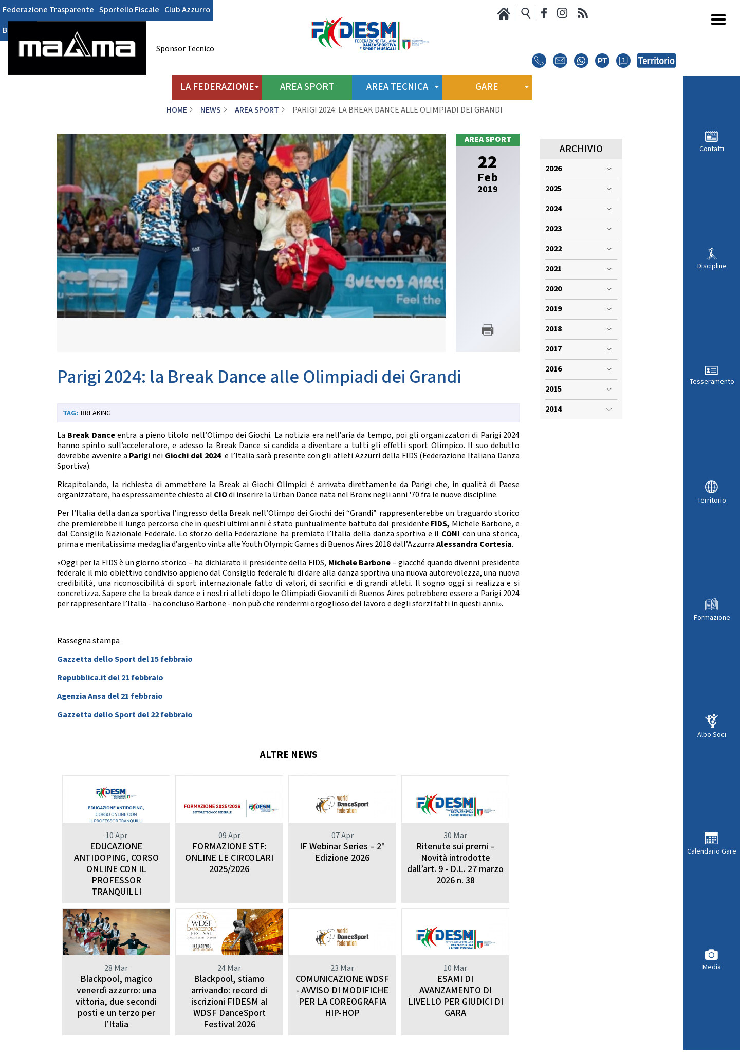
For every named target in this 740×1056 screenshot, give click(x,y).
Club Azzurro (187, 10)
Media (711, 966)
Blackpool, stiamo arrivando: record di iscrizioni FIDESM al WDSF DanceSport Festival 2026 (229, 1001)
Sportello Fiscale (129, 10)
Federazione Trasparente (48, 10)
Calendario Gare (711, 851)
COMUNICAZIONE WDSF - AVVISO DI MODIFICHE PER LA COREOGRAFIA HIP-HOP (342, 996)
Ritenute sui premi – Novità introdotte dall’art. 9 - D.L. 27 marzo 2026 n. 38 (455, 863)
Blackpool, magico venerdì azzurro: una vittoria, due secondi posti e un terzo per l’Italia (116, 1001)
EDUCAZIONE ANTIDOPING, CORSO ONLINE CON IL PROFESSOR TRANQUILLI (116, 869)
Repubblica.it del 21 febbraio (110, 678)
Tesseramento (712, 381)
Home (176, 110)
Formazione (712, 617)
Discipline (712, 266)
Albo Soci (711, 734)
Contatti (711, 148)
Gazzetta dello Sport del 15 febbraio (125, 659)
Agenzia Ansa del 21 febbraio (110, 696)
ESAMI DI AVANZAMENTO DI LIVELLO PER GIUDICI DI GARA (455, 996)
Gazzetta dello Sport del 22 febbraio (125, 715)
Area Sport (307, 87)
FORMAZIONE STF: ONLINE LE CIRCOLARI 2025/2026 (229, 858)
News (210, 110)
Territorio (711, 500)
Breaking (96, 413)
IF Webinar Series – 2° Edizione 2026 (342, 852)
